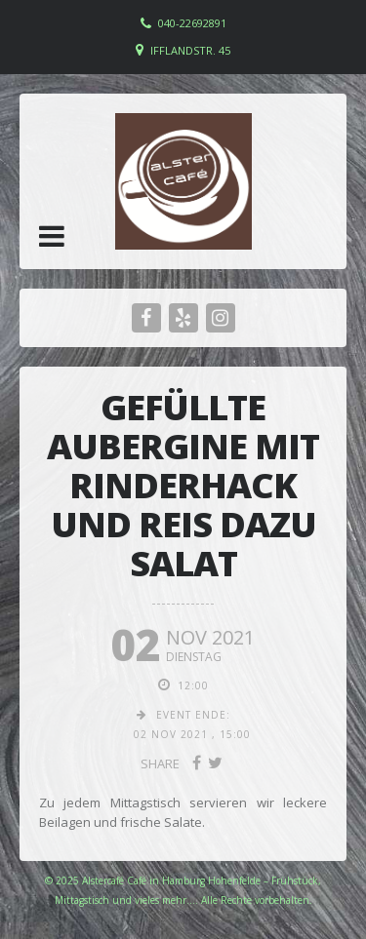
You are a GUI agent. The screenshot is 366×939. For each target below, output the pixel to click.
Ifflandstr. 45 (190, 50)
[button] (51, 236)
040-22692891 (192, 23)
